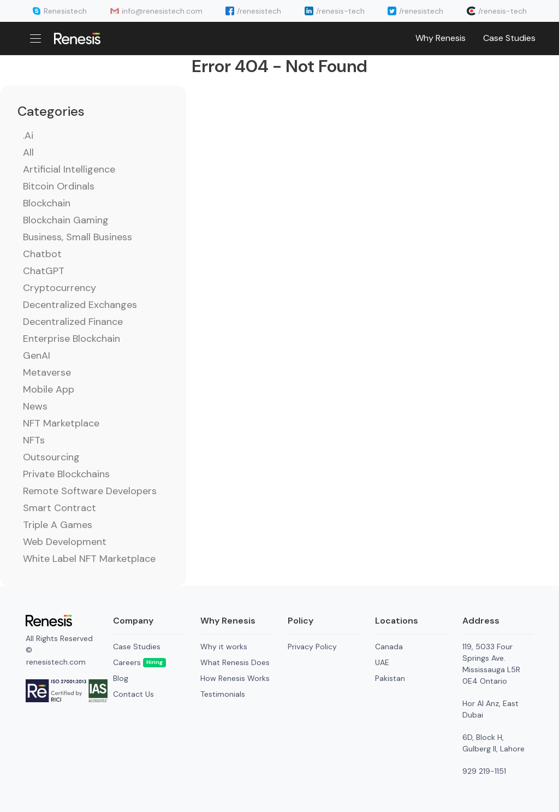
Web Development (64, 541)
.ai (28, 135)
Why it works (223, 646)
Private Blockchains (66, 474)
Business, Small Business (77, 237)
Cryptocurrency (59, 287)
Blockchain (46, 203)
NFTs (34, 440)
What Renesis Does (235, 662)
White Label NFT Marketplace (89, 558)
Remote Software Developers (90, 490)
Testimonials (222, 694)
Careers (139, 662)
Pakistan (390, 678)
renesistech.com (56, 662)
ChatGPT (43, 270)
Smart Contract (59, 507)
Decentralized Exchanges (80, 304)
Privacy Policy (312, 646)
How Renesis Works (235, 678)
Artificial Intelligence (69, 169)
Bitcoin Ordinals (58, 186)
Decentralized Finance (73, 321)
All (28, 152)
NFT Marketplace (61, 423)
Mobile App (48, 389)
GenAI (36, 355)
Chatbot (42, 253)
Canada (389, 646)
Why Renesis (440, 38)
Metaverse (47, 372)
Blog (120, 678)
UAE (382, 662)
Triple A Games (57, 524)
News (35, 406)
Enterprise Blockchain (71, 338)
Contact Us (133, 694)
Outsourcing (51, 457)
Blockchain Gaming (66, 220)
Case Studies (509, 38)
